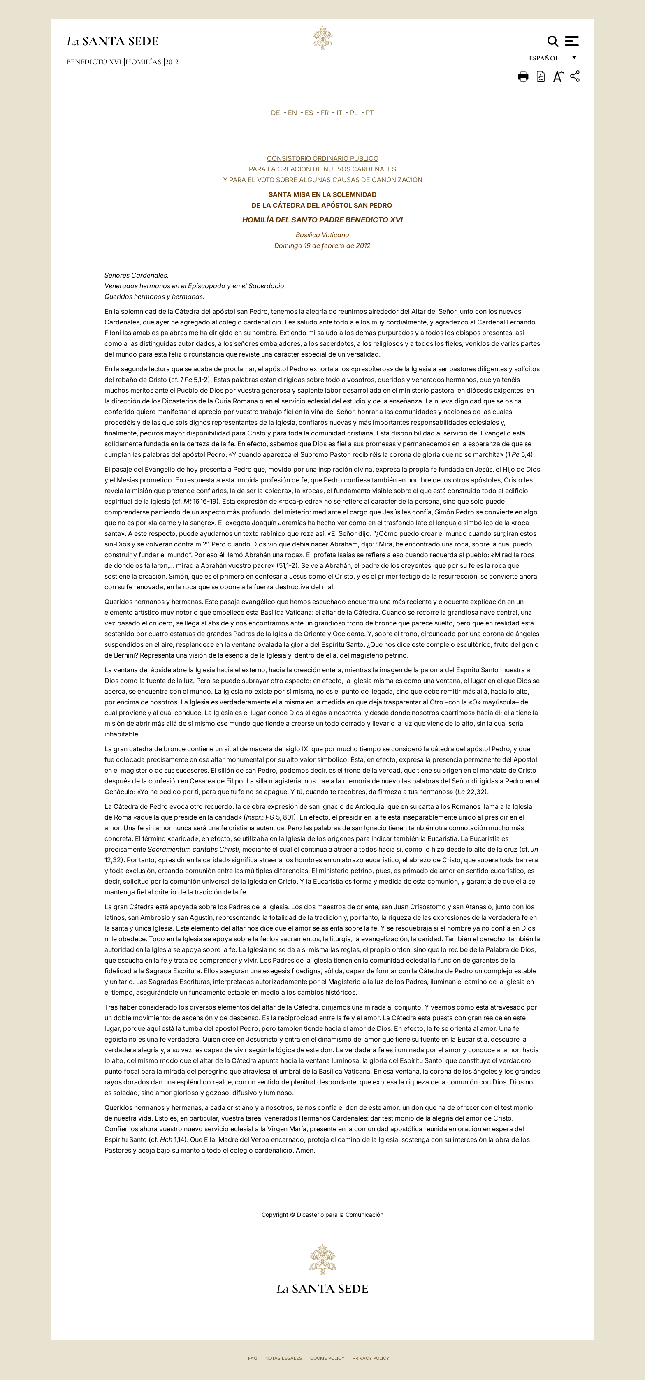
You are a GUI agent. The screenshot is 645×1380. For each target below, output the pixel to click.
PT (370, 113)
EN (292, 113)
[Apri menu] (571, 41)
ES (309, 113)
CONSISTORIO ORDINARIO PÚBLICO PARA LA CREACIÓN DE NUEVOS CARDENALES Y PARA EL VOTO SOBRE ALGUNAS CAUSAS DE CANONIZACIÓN (322, 169)
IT (339, 113)
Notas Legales (283, 1358)
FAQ (252, 1358)
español (547, 60)
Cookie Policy (327, 1358)
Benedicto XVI (95, 61)
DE (275, 113)
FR (325, 113)
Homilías (144, 61)
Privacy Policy (371, 1358)
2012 (172, 61)
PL (354, 113)
